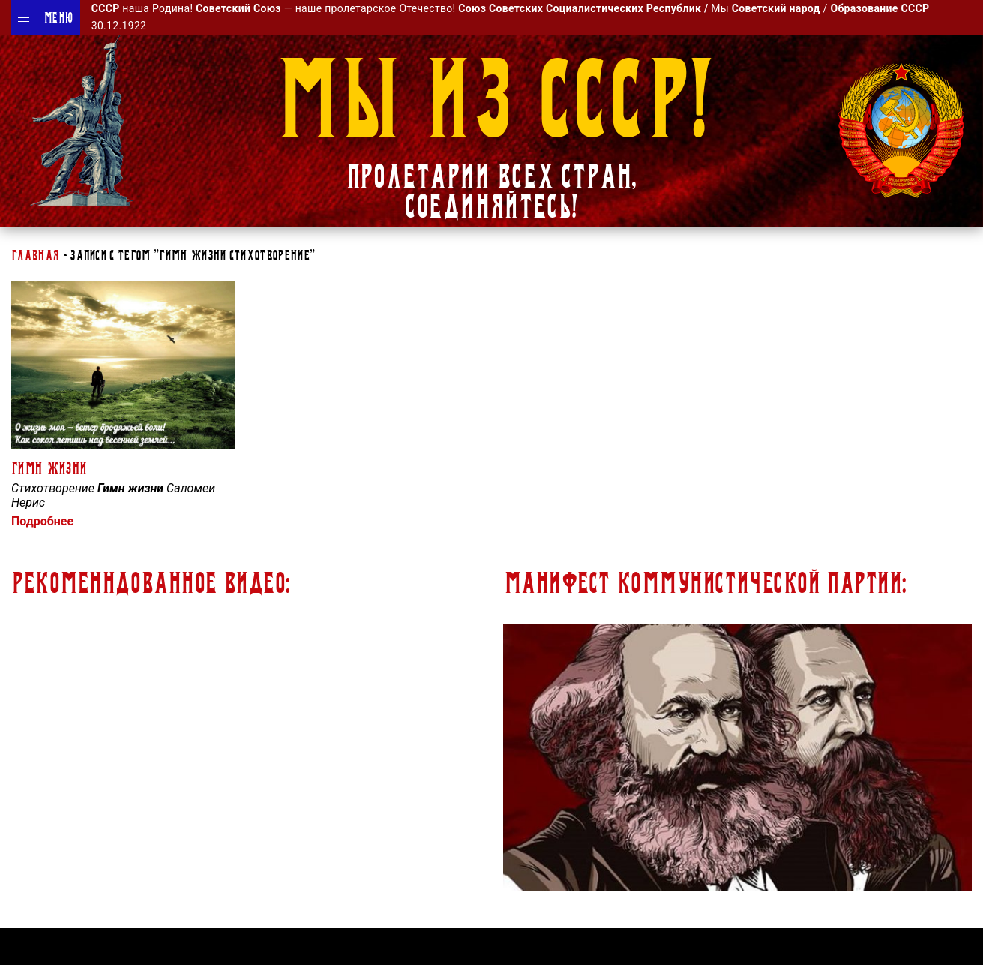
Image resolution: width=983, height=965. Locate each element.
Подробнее (42, 521)
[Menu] (23, 17)
